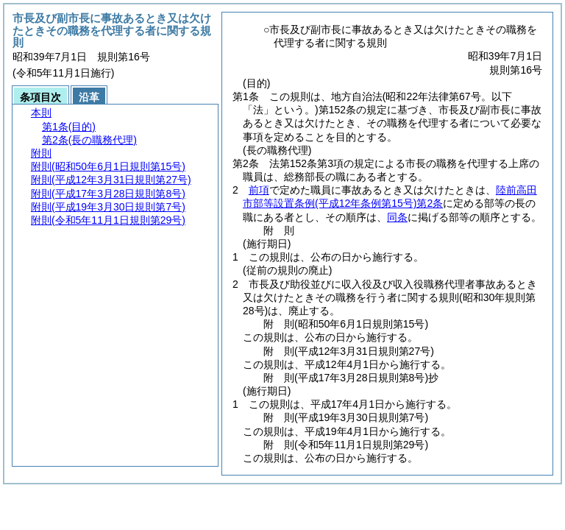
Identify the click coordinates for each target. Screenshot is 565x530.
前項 (259, 190)
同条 (397, 217)
